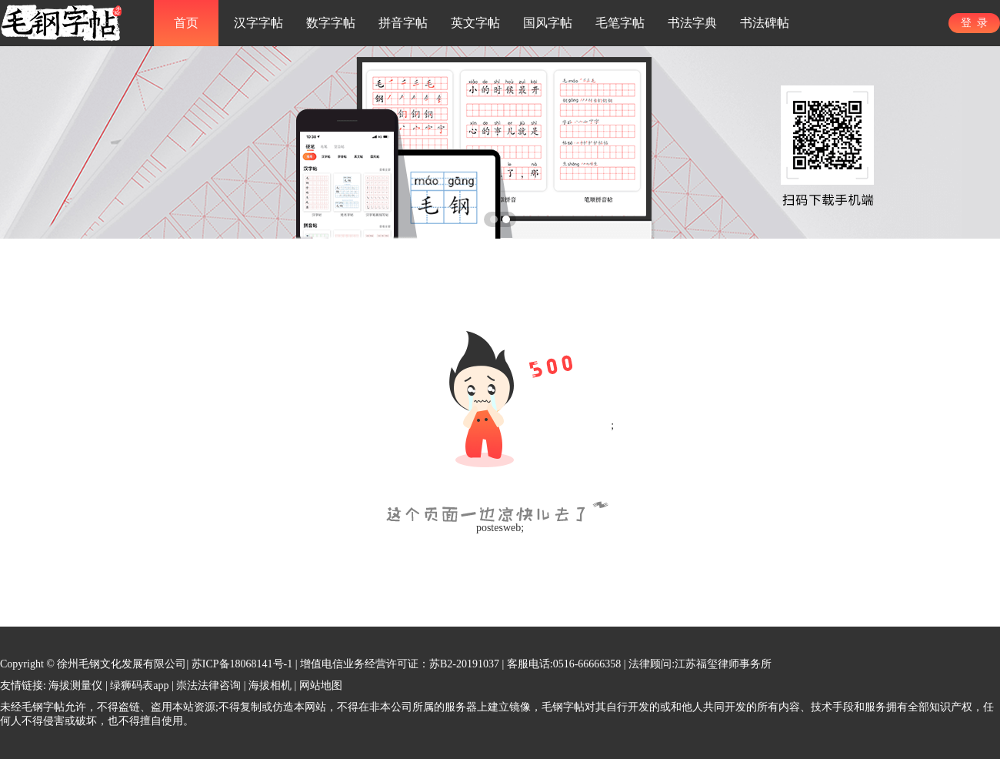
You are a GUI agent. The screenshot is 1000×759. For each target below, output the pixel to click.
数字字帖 (330, 22)
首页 (186, 22)
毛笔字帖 (620, 22)
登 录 (974, 22)
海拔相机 (270, 685)
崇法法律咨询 (208, 685)
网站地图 (320, 685)
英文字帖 (475, 22)
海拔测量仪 (75, 685)
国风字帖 (547, 22)
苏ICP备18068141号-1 (242, 664)
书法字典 (692, 22)
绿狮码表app (139, 685)
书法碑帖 (764, 22)
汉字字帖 (258, 22)
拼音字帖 (403, 22)
